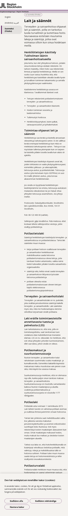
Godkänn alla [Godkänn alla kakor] (16, 501)
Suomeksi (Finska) (9, 29)
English (8, 17)
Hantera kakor (17, 507)
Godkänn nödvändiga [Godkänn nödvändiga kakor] (45, 501)
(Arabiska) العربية (12, 23)
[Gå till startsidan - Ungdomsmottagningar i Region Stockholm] (34, 6)
